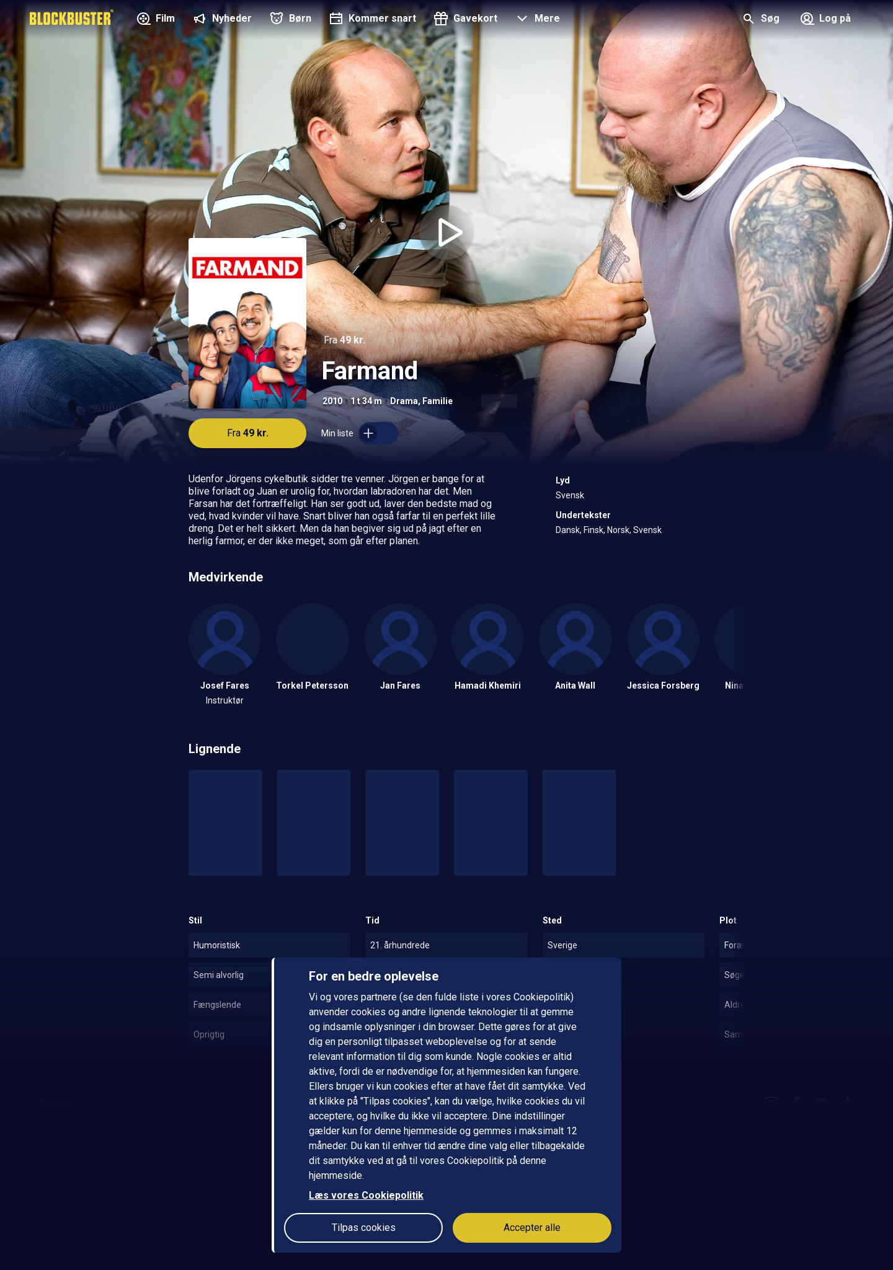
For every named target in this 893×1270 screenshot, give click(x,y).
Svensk (570, 495)
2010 (332, 401)
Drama (404, 401)
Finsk (593, 530)
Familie (437, 401)
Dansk (568, 530)
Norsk (618, 530)
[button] (536, 20)
